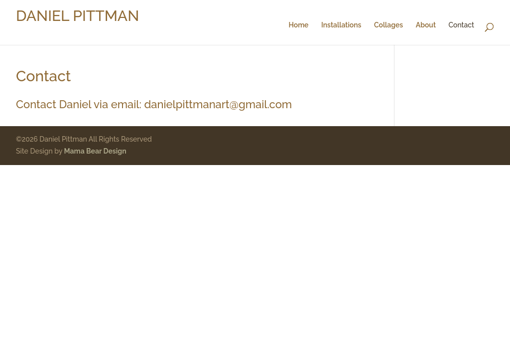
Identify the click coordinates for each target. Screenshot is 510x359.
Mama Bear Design (95, 151)
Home (298, 25)
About (426, 25)
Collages (388, 25)
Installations (341, 25)
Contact (462, 25)
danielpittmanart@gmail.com (218, 104)
